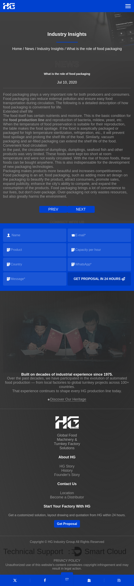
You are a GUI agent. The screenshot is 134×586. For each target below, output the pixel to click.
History (67, 470)
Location (67, 493)
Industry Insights (50, 49)
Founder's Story (67, 475)
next (81, 209)
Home (17, 49)
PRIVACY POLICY (67, 560)
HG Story (67, 466)
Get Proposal (67, 524)
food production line (26, 120)
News (29, 49)
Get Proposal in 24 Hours (99, 279)
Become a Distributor (67, 497)
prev (53, 209)
